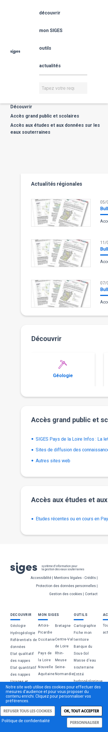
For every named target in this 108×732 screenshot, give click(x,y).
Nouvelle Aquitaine (46, 670)
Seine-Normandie (64, 670)
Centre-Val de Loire (64, 642)
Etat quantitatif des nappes (23, 671)
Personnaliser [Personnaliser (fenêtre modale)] (84, 722)
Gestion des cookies (65, 594)
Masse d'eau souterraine (85, 663)
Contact (91, 594)
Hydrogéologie (22, 633)
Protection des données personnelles (66, 586)
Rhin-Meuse (61, 656)
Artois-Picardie (45, 628)
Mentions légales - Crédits (75, 578)
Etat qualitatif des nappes (22, 657)
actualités (50, 65)
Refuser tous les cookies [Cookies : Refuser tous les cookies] (27, 711)
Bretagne (63, 626)
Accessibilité (41, 578)
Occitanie (46, 640)
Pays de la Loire (45, 656)
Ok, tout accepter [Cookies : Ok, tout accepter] (81, 711)
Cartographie (85, 626)
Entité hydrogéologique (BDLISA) (88, 681)
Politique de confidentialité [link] (26, 720)
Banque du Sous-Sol (83, 650)
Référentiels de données (23, 643)
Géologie (63, 369)
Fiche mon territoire (83, 636)
